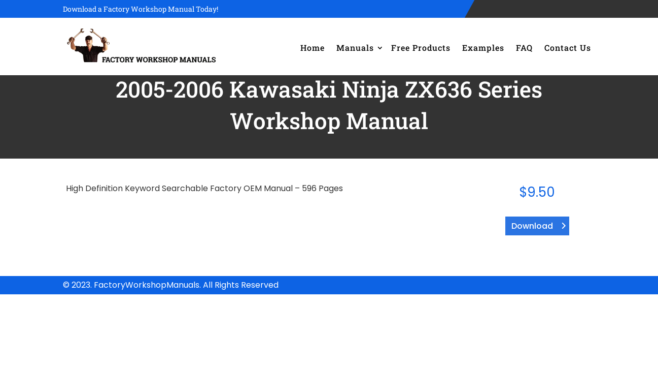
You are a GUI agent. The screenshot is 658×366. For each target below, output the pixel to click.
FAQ (524, 47)
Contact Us (567, 47)
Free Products (421, 47)
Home (312, 47)
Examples (483, 47)
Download (532, 226)
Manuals (355, 47)
